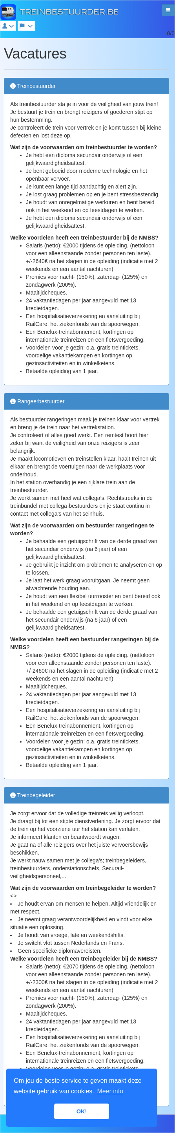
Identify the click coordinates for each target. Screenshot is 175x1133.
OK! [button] (82, 1111)
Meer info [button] (110, 1091)
